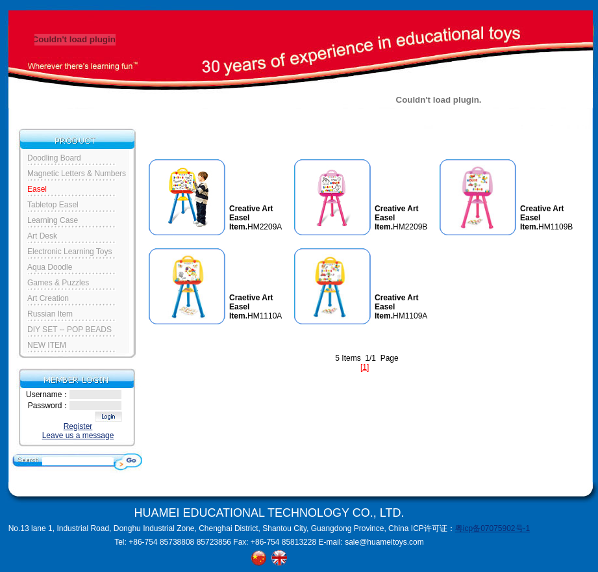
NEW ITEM (46, 345)
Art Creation (48, 298)
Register (78, 426)
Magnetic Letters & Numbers (76, 173)
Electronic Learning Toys (69, 251)
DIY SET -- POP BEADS (69, 329)
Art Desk (42, 235)
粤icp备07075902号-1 (492, 528)
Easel (37, 189)
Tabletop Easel (53, 204)
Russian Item (50, 313)
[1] (364, 367)
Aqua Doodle (49, 267)
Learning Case (52, 220)
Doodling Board (54, 157)
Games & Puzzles (58, 282)
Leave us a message (78, 435)
